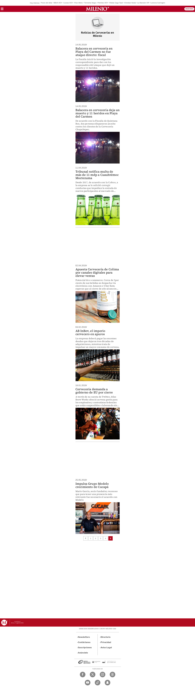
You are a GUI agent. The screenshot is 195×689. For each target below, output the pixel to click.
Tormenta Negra (90, 3)
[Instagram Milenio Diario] (102, 674)
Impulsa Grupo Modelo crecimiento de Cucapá (92, 485)
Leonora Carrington (158, 3)
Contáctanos (84, 642)
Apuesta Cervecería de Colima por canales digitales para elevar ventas (97, 272)
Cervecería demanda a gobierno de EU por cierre (94, 390)
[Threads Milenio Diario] (112, 674)
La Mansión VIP (143, 3)
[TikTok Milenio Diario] (97, 682)
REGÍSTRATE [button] (189, 9)
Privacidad (106, 642)
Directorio (106, 637)
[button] (2, 10)
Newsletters (84, 637)
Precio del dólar (46, 3)
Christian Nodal (130, 3)
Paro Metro (78, 3)
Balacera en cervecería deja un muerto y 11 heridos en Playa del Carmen (97, 113)
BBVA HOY (58, 3)
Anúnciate (83, 653)
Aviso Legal (106, 647)
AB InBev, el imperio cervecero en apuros (90, 332)
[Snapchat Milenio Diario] (107, 682)
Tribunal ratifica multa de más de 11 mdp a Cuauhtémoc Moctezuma (97, 174)
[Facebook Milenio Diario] (82, 674)
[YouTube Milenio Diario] (87, 682)
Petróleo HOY (103, 3)
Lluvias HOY (68, 3)
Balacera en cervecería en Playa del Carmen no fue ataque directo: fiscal (94, 51)
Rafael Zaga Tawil (116, 3)
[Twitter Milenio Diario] (92, 674)
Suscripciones (85, 647)
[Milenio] (97, 9)
